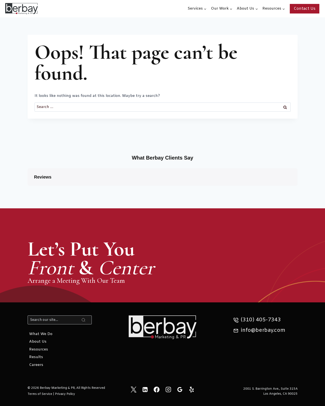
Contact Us (304, 8)
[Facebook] (156, 389)
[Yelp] (191, 389)
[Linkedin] (145, 389)
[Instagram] (168, 389)
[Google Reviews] (180, 389)
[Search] (60, 319)
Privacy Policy (65, 394)
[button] (27, 190)
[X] (133, 389)
